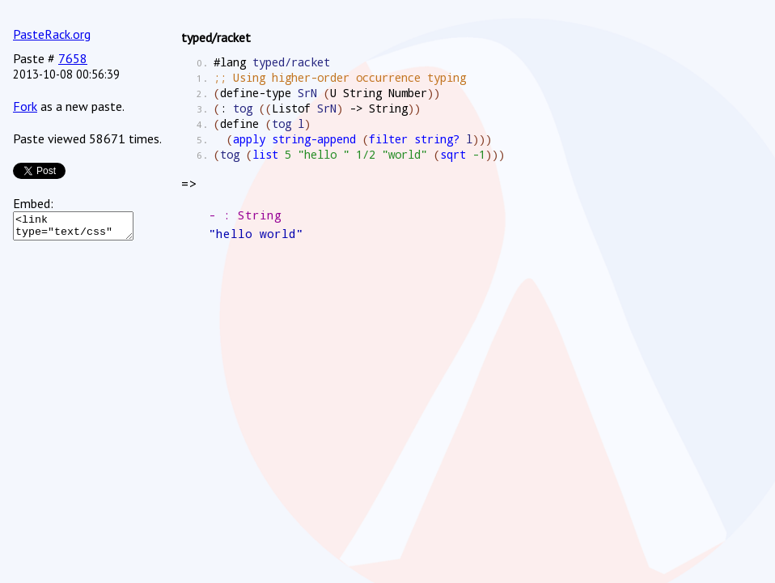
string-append (314, 139)
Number (407, 92)
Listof (291, 108)
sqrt (453, 154)
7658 (72, 58)
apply (249, 139)
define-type (255, 92)
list (265, 154)
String (362, 92)
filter (388, 139)
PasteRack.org (52, 34)
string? (436, 139)
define (239, 123)
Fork (25, 106)
